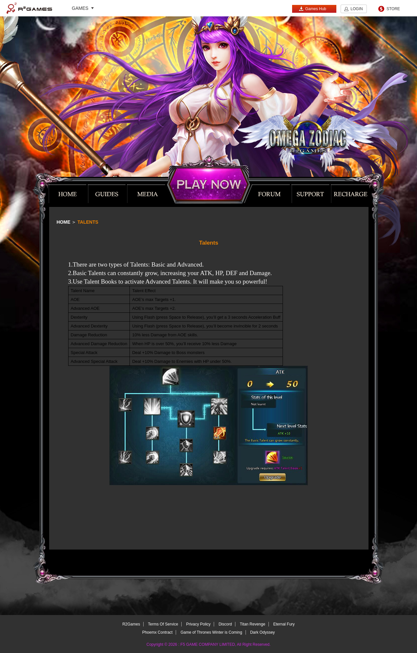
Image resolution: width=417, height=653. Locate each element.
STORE (393, 9)
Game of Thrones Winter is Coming (211, 632)
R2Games (29, 8)
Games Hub (312, 8)
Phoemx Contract (157, 632)
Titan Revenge (253, 624)
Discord (225, 624)
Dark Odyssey (262, 632)
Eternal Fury (283, 624)
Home (63, 222)
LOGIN (356, 9)
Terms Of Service (163, 624)
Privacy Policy (198, 624)
